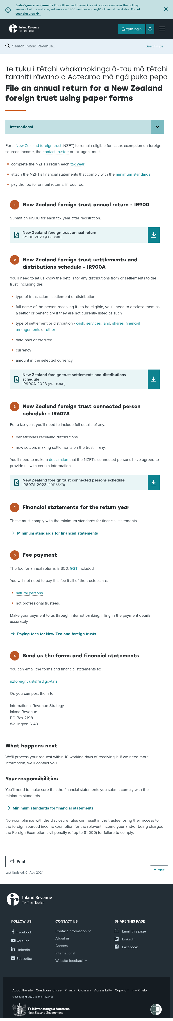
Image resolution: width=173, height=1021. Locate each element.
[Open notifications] (150, 29)
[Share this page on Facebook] (126, 947)
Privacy (70, 990)
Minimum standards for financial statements (57, 533)
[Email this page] (130, 931)
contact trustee (56, 151)
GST (73, 568)
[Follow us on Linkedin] (20, 950)
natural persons (29, 593)
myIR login (132, 29)
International (21, 126)
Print (17, 861)
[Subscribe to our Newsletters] (21, 959)
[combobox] (76, 46)
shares (118, 323)
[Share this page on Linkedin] (125, 939)
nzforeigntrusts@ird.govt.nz (33, 681)
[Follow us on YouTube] (20, 941)
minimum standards (133, 174)
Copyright (122, 990)
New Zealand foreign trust (38, 145)
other (50, 329)
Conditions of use (48, 990)
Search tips (154, 46)
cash (80, 323)
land (106, 323)
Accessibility (103, 990)
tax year (77, 164)
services (93, 323)
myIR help (139, 990)
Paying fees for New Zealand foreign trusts (56, 633)
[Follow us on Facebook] (21, 932)
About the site (22, 990)
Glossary (84, 990)
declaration (58, 459)
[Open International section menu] (157, 127)
